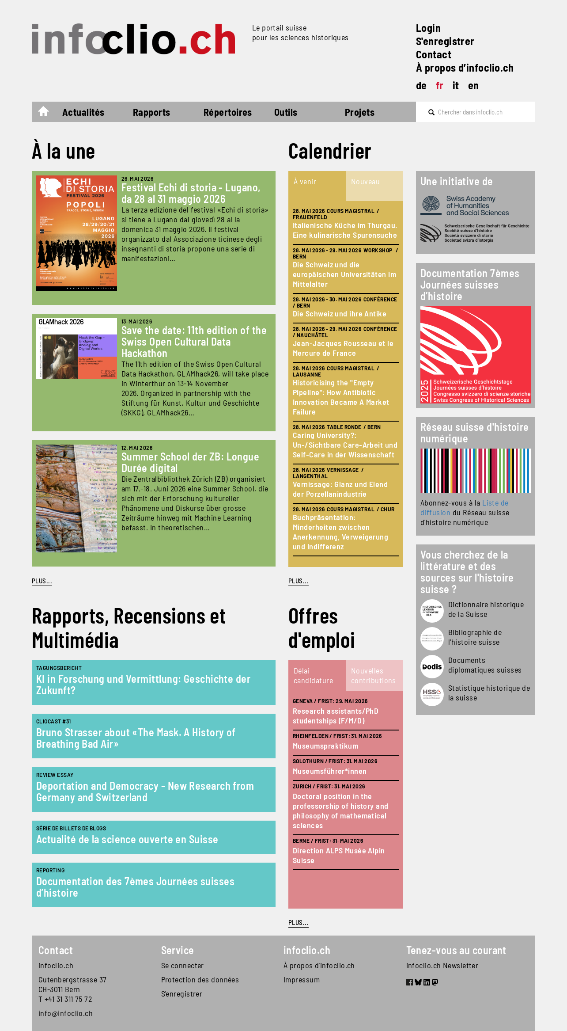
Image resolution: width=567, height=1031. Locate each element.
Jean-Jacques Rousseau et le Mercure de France (343, 348)
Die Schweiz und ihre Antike (339, 313)
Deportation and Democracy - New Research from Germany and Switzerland (145, 791)
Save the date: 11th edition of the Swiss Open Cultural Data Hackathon (194, 341)
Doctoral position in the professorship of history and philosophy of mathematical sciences (341, 810)
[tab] (317, 186)
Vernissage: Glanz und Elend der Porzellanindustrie (340, 488)
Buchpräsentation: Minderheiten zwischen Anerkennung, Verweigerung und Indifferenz (340, 531)
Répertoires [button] (228, 112)
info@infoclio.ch (65, 1013)
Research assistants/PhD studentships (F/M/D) (335, 715)
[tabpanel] (346, 384)
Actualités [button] (83, 112)
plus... (298, 581)
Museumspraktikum (325, 745)
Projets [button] (359, 112)
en (473, 85)
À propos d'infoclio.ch (319, 965)
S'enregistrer (445, 40)
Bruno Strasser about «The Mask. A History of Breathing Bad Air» (136, 738)
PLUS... (42, 581)
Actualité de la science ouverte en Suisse (127, 839)
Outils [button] (286, 112)
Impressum (302, 979)
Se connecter (182, 965)
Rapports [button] (151, 112)
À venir (305, 181)
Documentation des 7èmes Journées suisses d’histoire (135, 887)
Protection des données (200, 979)
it (456, 85)
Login (428, 27)
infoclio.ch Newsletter (442, 965)
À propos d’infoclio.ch (465, 67)
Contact (433, 54)
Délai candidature (313, 675)
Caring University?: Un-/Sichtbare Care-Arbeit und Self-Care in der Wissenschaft (345, 444)
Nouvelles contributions (373, 675)
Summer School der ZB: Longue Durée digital (190, 462)
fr (440, 85)
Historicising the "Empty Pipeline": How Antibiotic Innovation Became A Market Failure (341, 396)
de (421, 85)
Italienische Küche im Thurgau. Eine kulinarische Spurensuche (345, 230)
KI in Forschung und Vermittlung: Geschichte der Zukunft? (143, 684)
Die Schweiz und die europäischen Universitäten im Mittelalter (344, 274)
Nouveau (365, 181)
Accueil (48, 113)
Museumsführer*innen (330, 771)
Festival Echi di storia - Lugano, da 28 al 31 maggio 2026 (191, 193)
